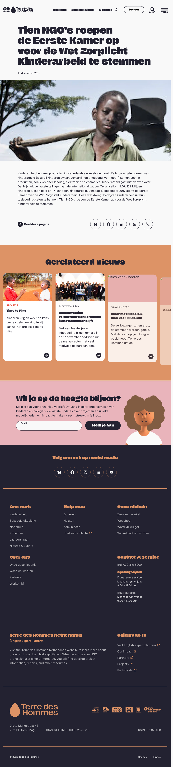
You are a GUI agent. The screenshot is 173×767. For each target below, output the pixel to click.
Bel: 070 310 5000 (129, 564)
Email (24, 423)
